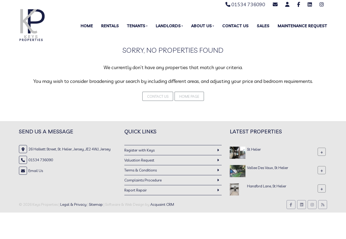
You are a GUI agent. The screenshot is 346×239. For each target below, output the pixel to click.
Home (87, 25)
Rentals (110, 25)
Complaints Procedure (143, 180)
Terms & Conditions (140, 170)
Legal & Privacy (73, 204)
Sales (263, 25)
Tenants (137, 25)
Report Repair (135, 190)
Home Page (189, 96)
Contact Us (235, 25)
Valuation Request (139, 160)
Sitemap (96, 204)
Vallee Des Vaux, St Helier (267, 167)
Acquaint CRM (162, 204)
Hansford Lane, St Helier (266, 186)
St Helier (254, 149)
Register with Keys (139, 150)
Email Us (35, 170)
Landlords (169, 25)
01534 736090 (245, 4)
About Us (202, 25)
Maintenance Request (302, 25)
